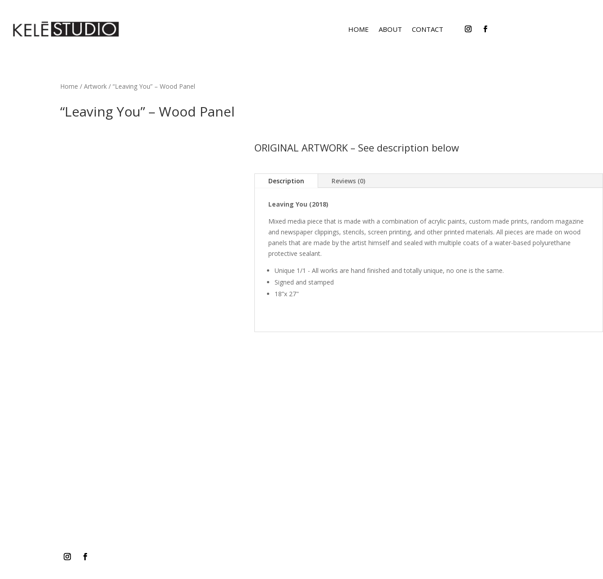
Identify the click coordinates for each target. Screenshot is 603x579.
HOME (358, 29)
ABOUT (390, 29)
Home (69, 86)
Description (286, 181)
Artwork (95, 86)
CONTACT (427, 29)
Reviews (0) (348, 181)
